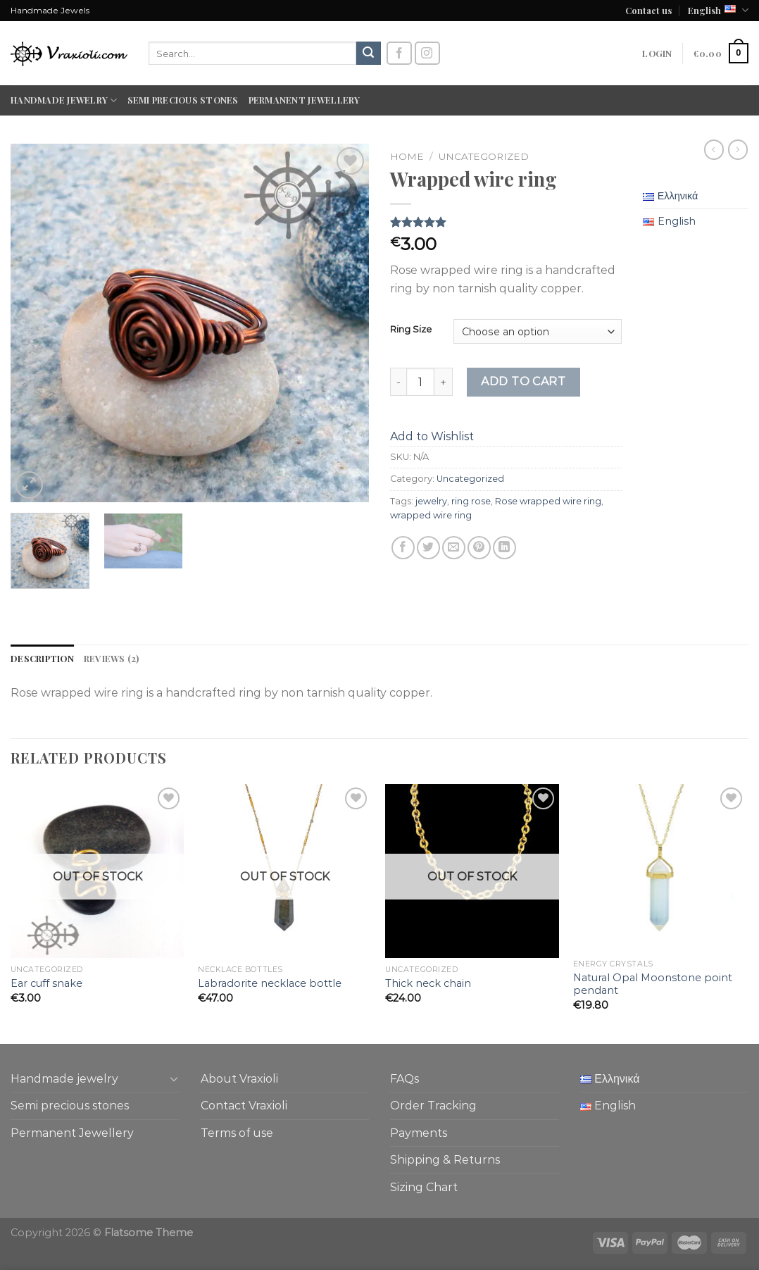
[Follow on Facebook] (399, 53)
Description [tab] (42, 658)
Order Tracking (433, 1105)
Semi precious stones (183, 100)
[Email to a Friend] (453, 547)
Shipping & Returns (445, 1159)
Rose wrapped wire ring (548, 501)
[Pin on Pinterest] (479, 547)
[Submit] (368, 54)
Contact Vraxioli (244, 1105)
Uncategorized (484, 156)
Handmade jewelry (64, 100)
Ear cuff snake (46, 983)
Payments (418, 1133)
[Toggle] (174, 1078)
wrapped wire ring (431, 515)
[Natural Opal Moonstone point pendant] (660, 868)
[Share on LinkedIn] (504, 547)
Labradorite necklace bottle (269, 983)
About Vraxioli (239, 1078)
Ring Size (411, 330)
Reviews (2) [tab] (111, 658)
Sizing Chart (424, 1187)
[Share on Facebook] (403, 547)
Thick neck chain (428, 983)
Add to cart (523, 381)
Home (407, 156)
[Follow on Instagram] (427, 53)
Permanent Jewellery (304, 100)
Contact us (648, 10)
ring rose (471, 501)
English (718, 10)
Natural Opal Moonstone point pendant (652, 984)
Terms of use (237, 1133)
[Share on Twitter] (428, 547)
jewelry (431, 501)
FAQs (404, 1078)
